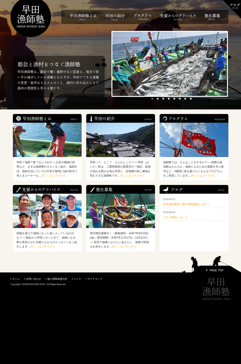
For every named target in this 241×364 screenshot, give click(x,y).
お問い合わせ (33, 278)
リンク (77, 278)
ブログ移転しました (175, 217)
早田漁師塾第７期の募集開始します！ (186, 204)
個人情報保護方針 (57, 278)
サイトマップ (94, 278)
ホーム (16, 278)
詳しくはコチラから (53, 175)
